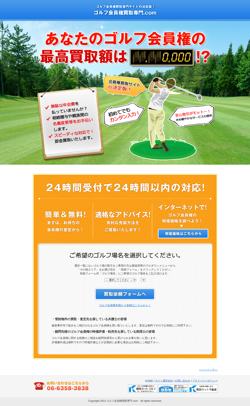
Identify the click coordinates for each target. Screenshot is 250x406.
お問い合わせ (182, 380)
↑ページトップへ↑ (208, 369)
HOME (149, 380)
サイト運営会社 (164, 380)
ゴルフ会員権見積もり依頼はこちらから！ (125, 305)
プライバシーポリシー (205, 380)
